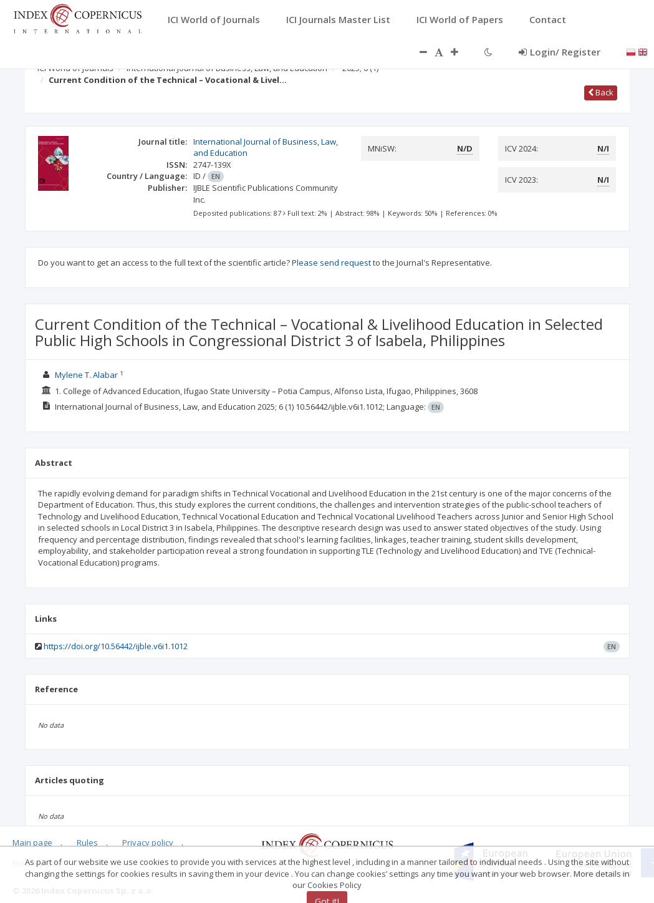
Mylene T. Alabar (86, 374)
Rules (87, 842)
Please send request (331, 262)
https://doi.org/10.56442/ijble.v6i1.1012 (116, 646)
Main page (32, 842)
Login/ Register (559, 52)
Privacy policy (147, 842)
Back (600, 92)
